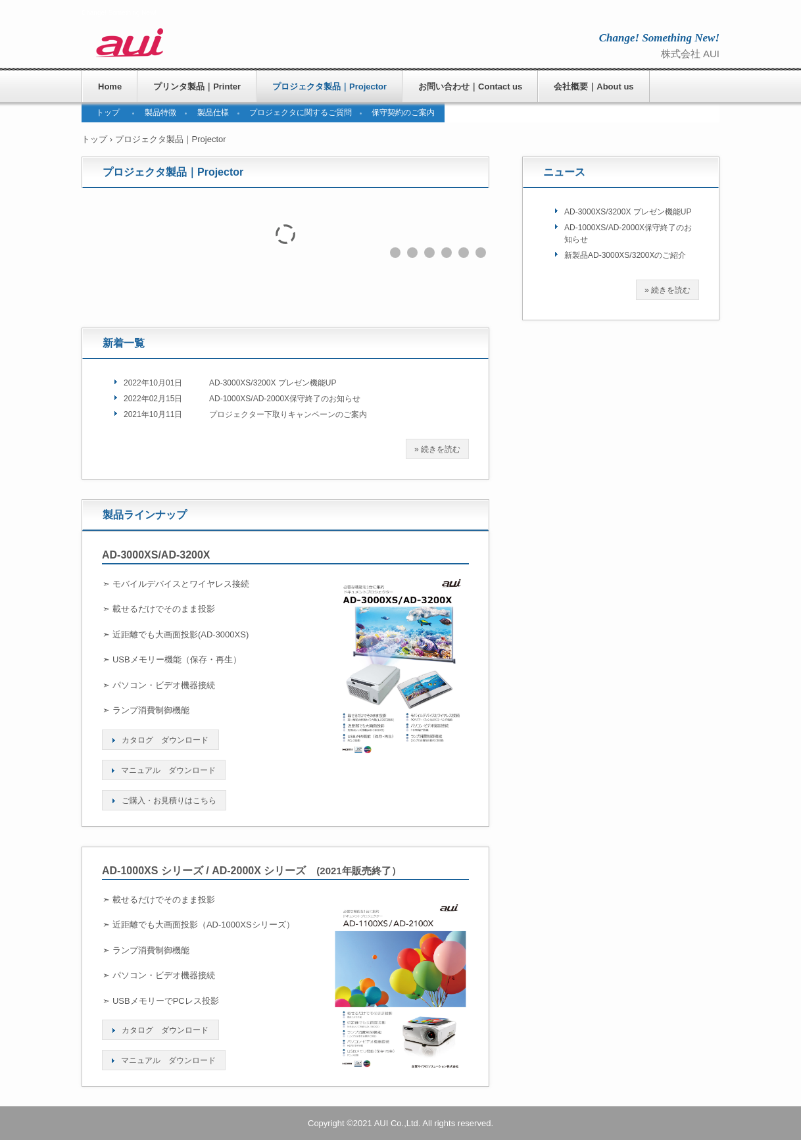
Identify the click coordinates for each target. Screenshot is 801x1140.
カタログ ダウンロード (165, 740)
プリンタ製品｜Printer (197, 86)
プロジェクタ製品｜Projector (329, 86)
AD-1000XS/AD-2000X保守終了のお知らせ (284, 398)
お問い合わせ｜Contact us (470, 86)
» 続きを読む (437, 449)
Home (110, 86)
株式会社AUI (187, 42)
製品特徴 (160, 112)
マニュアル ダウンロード (168, 770)
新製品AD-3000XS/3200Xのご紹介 (625, 255)
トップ (108, 112)
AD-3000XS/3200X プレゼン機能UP (272, 382)
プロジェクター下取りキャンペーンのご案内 (288, 414)
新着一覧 (124, 343)
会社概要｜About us (593, 86)
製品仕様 (213, 112)
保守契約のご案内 (403, 112)
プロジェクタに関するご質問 (300, 112)
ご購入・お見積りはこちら (169, 800)
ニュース (564, 172)
